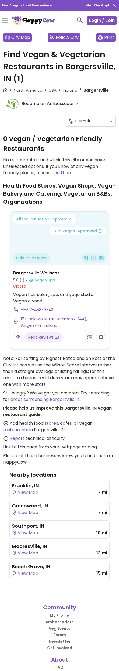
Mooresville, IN (29, 546)
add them (62, 173)
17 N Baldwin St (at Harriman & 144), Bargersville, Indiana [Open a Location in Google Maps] (54, 322)
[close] (114, 5)
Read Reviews (43, 337)
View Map (25, 492)
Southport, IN (28, 526)
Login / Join (102, 20)
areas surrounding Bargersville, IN (45, 399)
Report (17, 438)
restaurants (15, 430)
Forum (59, 635)
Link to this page (20, 447)
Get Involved (59, 647)
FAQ (59, 667)
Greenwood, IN (30, 505)
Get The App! (97, 5)
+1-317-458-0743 (37, 309)
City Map (17, 37)
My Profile (59, 615)
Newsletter (60, 641)
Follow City (64, 37)
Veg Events (59, 628)
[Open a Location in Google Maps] (18, 337)
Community (59, 607)
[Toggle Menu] (5, 20)
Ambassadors (60, 622)
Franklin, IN (25, 485)
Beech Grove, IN (31, 566)
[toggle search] (80, 20)
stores (51, 423)
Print (106, 37)
